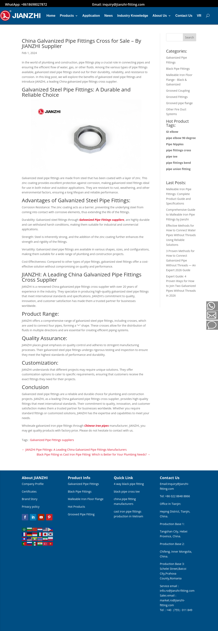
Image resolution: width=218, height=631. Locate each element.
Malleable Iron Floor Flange (86, 499)
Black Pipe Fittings (79, 491)
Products (67, 15)
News (108, 15)
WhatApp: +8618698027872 (26, 4)
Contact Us (183, 15)
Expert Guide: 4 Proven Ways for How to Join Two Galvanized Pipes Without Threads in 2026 (181, 285)
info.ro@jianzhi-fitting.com (177, 591)
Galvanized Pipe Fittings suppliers (52, 440)
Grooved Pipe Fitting (81, 514)
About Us (160, 15)
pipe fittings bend (178, 163)
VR (199, 15)
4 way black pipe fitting (129, 484)
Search (189, 37)
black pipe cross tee (127, 491)
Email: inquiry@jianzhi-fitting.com (118, 4)
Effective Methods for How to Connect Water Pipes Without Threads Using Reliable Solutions (181, 235)
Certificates (29, 491)
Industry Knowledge (132, 15)
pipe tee (172, 156)
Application (91, 15)
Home (50, 15)
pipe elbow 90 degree (181, 138)
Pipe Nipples (175, 144)
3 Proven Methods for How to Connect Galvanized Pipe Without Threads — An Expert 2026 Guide (181, 260)
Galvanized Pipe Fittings (83, 484)
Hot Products (76, 507)
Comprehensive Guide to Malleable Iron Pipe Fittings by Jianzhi (180, 214)
